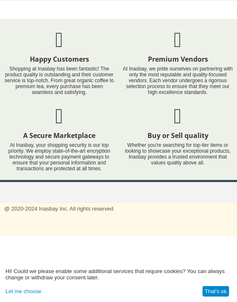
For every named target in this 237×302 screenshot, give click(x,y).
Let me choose (23, 291)
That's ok (215, 291)
